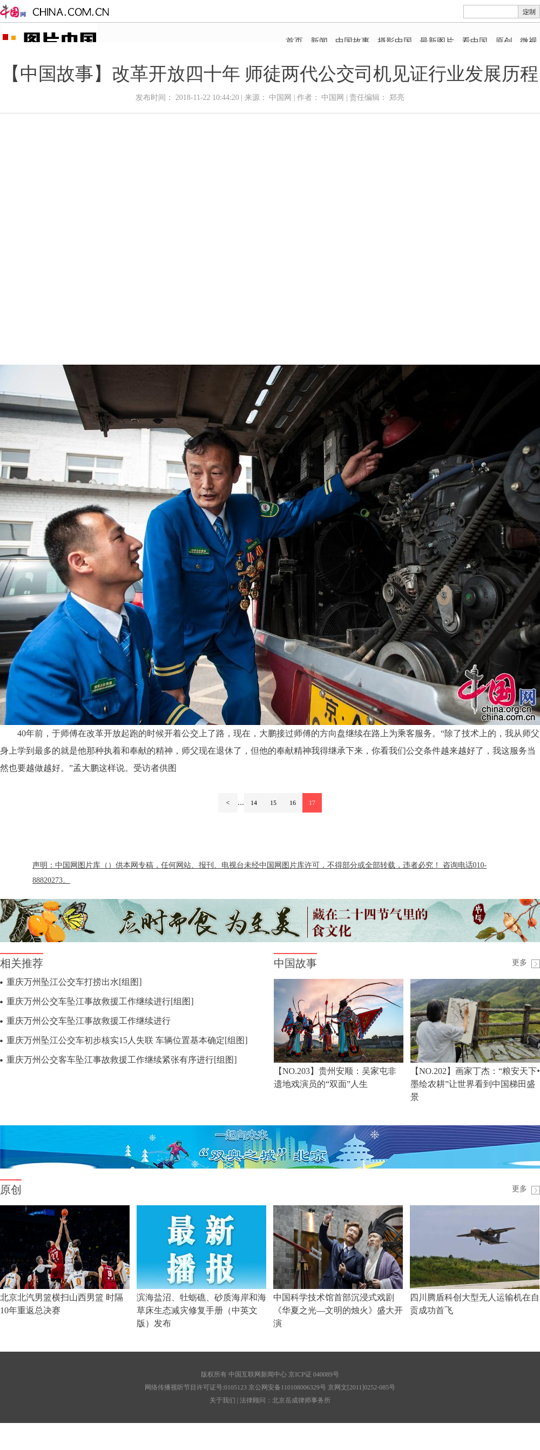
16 (292, 803)
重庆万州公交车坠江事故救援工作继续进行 (88, 1020)
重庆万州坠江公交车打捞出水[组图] (74, 981)
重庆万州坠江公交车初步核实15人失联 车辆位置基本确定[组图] (127, 1040)
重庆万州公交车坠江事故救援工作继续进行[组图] (100, 1001)
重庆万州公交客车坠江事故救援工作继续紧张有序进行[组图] (121, 1059)
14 (254, 803)
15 (273, 803)
